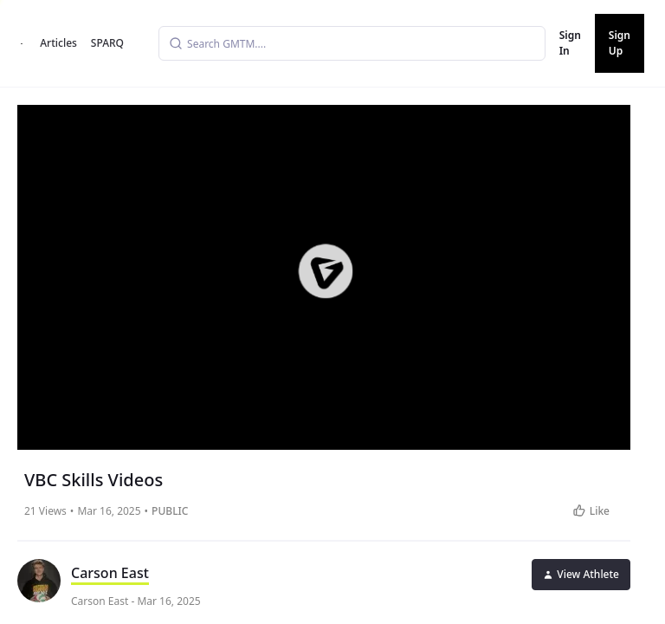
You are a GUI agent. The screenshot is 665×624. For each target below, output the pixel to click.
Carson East (110, 572)
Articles (58, 43)
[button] (325, 271)
